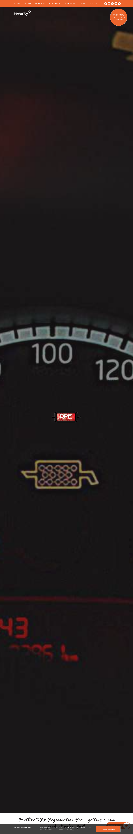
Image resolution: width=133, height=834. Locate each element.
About (27, 3)
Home (17, 3)
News (82, 3)
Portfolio (55, 3)
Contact (94, 3)
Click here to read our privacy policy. (63, 830)
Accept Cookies (108, 829)
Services (40, 3)
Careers (70, 3)
